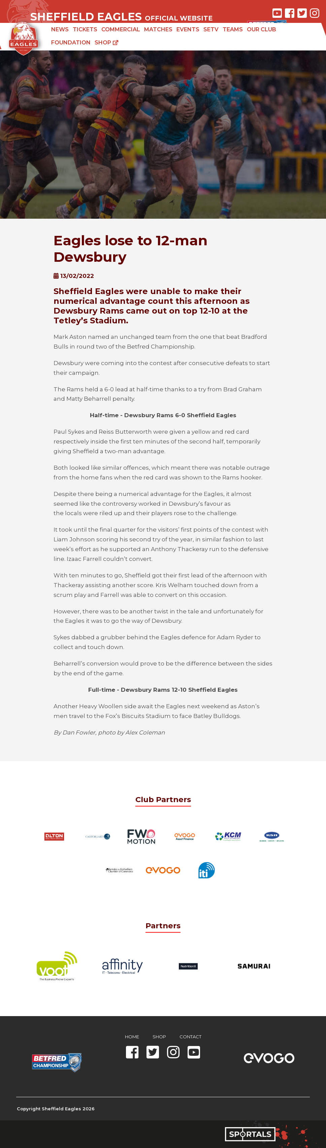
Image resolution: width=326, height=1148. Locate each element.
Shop (107, 42)
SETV (211, 29)
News (60, 29)
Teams (233, 29)
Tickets (85, 29)
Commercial (120, 29)
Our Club (261, 29)
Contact (190, 1036)
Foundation (71, 42)
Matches (158, 29)
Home (132, 1036)
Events (187, 29)
